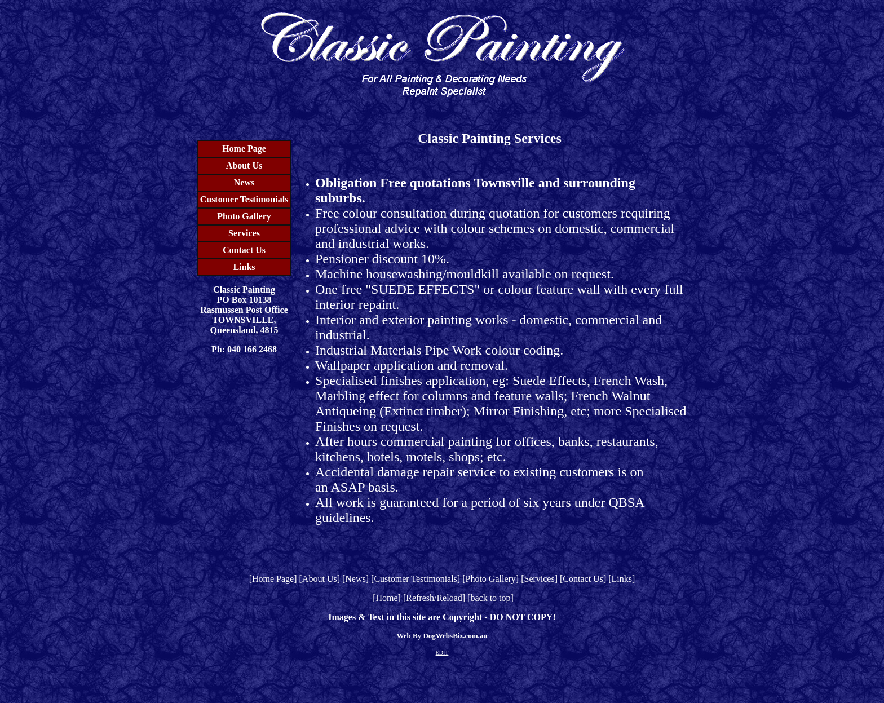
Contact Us (244, 250)
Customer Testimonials (244, 199)
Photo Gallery (244, 216)
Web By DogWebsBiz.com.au (441, 635)
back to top (490, 598)
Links (244, 267)
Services (244, 233)
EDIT (442, 652)
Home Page (244, 148)
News (244, 182)
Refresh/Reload (434, 598)
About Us (244, 165)
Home (386, 598)
